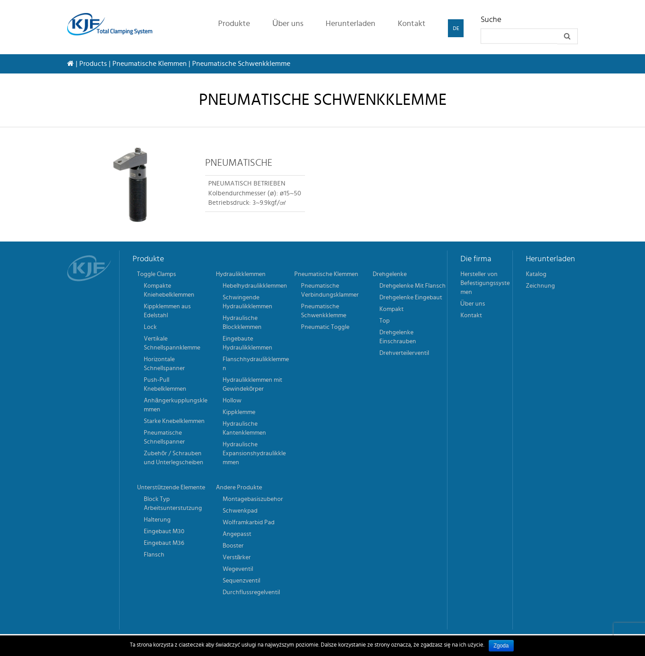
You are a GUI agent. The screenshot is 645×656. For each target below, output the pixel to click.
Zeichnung (540, 286)
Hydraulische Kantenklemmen (244, 428)
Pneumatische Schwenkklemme (323, 311)
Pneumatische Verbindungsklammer (330, 290)
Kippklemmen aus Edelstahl (167, 311)
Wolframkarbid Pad (249, 522)
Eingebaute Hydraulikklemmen (247, 343)
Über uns (287, 24)
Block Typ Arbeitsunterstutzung (173, 503)
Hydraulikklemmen (241, 274)
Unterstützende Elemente (171, 487)
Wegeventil (238, 569)
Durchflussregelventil (251, 592)
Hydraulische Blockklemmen (242, 322)
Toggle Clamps (156, 274)
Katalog (536, 274)
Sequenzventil (241, 581)
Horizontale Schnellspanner (164, 363)
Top (384, 321)
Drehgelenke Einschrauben (397, 337)
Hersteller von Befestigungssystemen (485, 283)
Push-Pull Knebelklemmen (165, 384)
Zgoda (501, 646)
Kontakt (412, 24)
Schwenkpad (240, 511)
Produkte (234, 24)
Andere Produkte (239, 487)
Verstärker (237, 557)
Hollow (232, 400)
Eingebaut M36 (164, 543)
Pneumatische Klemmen (149, 63)
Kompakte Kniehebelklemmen (169, 290)
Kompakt (391, 309)
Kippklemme (239, 412)
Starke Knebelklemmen (174, 421)
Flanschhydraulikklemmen (256, 363)
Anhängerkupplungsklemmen (175, 405)
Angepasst (237, 534)
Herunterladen (350, 24)
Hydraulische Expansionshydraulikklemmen (254, 453)
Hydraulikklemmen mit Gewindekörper (252, 384)
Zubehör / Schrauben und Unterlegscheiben (173, 458)
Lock (150, 327)
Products (93, 63)
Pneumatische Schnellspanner (164, 437)
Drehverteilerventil (404, 353)
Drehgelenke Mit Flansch (412, 286)
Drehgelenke (390, 274)
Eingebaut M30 (164, 531)
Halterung (157, 520)
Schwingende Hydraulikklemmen (247, 302)
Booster (233, 546)
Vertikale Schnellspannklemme (172, 343)
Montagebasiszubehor (253, 499)
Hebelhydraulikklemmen (255, 286)
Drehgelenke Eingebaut (410, 297)
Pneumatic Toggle (325, 327)
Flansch (154, 555)
